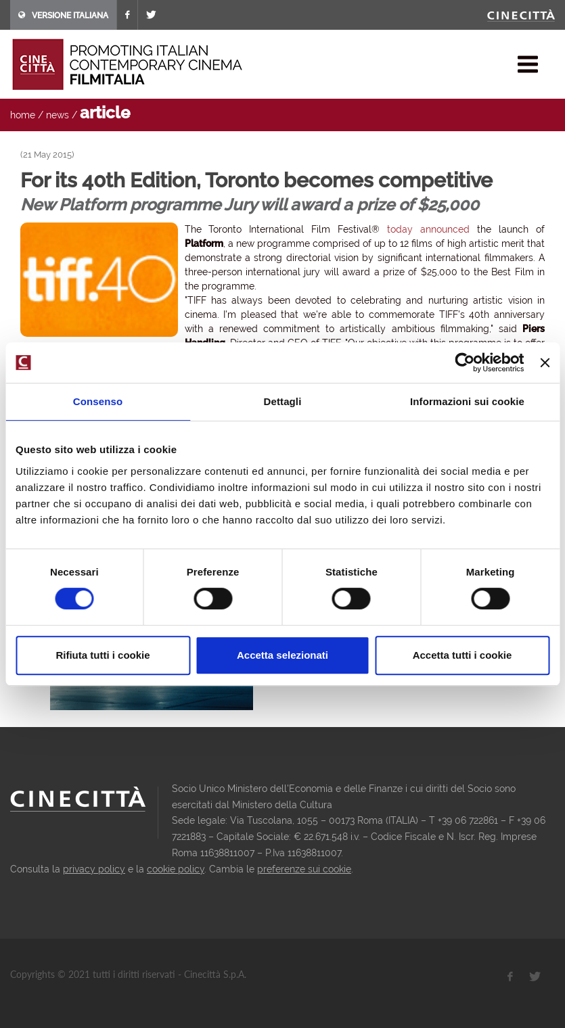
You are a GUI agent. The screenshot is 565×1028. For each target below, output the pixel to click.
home (22, 115)
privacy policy (94, 869)
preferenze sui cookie (304, 869)
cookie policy (175, 869)
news (57, 115)
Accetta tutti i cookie (462, 655)
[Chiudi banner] (544, 362)
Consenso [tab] (97, 401)
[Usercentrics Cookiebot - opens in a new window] (465, 362)
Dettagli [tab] (283, 401)
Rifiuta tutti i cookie (102, 655)
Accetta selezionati (282, 655)
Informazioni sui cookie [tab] (467, 401)
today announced (428, 229)
